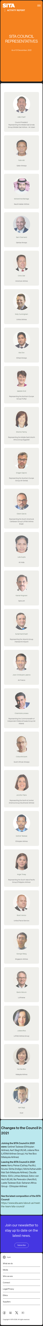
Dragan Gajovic (21, 479)
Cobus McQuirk (21, 762)
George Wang (21, 959)
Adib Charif (21, 123)
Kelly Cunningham (21, 320)
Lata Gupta (21, 563)
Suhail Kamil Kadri (21, 640)
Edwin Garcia (21, 519)
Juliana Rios (21, 1036)
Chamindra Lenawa (21, 719)
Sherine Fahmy (21, 438)
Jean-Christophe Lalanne (22, 681)
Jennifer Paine (21, 801)
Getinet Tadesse (21, 842)
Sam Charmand (21, 243)
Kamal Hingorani (21, 601)
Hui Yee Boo (21, 1075)
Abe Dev (21, 358)
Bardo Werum (21, 998)
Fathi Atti (21, 166)
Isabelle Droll (21, 397)
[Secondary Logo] (15, 10)
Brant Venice (21, 921)
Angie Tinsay (21, 880)
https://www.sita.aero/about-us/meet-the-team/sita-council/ (20, 1204)
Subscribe (21, 1245)
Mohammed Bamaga (21, 204)
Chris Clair (21, 281)
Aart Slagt (21, 1113)
